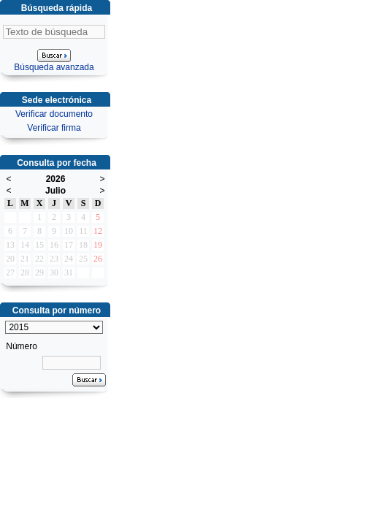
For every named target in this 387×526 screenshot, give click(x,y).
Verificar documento (54, 114)
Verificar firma (53, 128)
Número (21, 346)
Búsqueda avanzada (53, 67)
